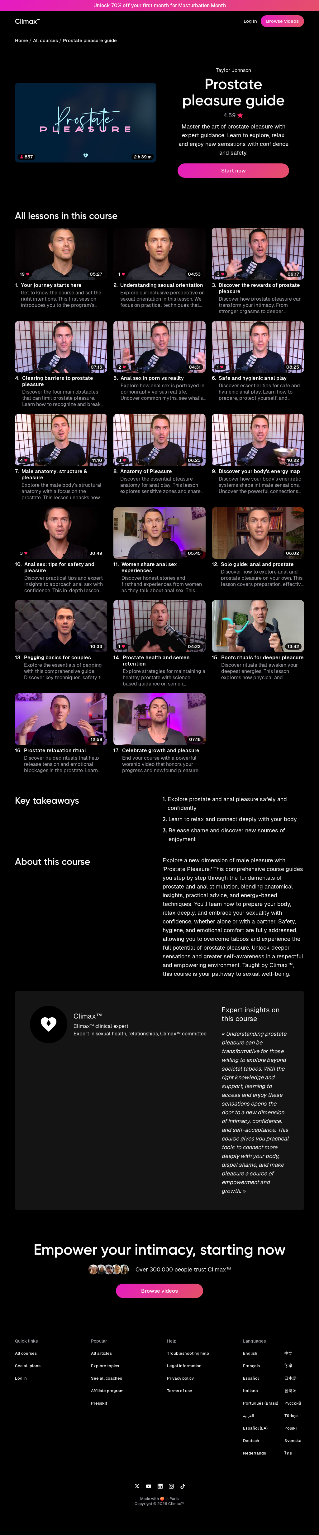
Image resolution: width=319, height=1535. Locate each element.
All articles (101, 1347)
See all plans (27, 1359)
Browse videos (283, 21)
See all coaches (106, 1372)
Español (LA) (255, 1422)
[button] (61, 271)
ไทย (286, 1447)
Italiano (250, 1384)
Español (250, 1372)
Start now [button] (233, 170)
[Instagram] (171, 1479)
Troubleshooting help (187, 1347)
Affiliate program (107, 1384)
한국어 (289, 1384)
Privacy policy (180, 1372)
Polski (288, 1422)
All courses (45, 40)
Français (251, 1359)
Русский (291, 1397)
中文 (287, 1347)
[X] (137, 1479)
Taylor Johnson (233, 70)
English (250, 1347)
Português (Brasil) (260, 1397)
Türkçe (289, 1409)
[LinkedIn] (160, 1479)
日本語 (289, 1372)
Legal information (183, 1359)
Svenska (291, 1434)
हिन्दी (286, 1359)
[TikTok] (182, 1479)
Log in (251, 21)
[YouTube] (148, 1479)
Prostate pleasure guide (88, 40)
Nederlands (254, 1447)
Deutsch (251, 1434)
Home (21, 40)
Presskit (99, 1397)
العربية (248, 1409)
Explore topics (104, 1359)
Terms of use (179, 1384)
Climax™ (88, 1010)
